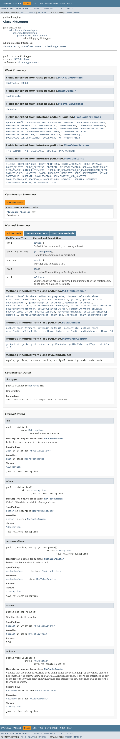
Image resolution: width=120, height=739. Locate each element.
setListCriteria (80, 305)
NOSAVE (104, 173)
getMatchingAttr (16, 302)
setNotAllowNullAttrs (19, 311)
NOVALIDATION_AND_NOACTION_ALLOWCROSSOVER (32, 179)
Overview (6, 3)
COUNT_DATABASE (93, 164)
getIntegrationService (36, 344)
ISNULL (25, 83)
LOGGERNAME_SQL (72, 134)
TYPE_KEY (51, 151)
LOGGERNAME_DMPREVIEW (92, 125)
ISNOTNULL (12, 83)
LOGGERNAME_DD (47, 125)
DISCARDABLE (13, 170)
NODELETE (66, 173)
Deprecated (51, 3)
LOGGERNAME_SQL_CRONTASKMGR (23, 137)
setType (10, 347)
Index (62, 3)
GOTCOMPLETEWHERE (33, 170)
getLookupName (42, 251)
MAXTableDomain (23, 59)
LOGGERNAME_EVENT (16, 128)
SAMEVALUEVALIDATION (18, 182)
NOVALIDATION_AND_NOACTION (69, 176)
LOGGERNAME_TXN (52, 137)
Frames (38, 9)
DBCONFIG (52, 167)
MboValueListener (32, 46)
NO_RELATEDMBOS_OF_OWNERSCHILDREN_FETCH (83, 170)
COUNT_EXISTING (35, 167)
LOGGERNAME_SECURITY (73, 131)
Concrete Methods (63, 233)
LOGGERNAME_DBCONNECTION (21, 125)
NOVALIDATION (43, 176)
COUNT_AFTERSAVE (71, 164)
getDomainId (71, 328)
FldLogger (12, 212)
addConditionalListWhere (21, 296)
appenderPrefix (15, 122)
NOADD (42, 173)
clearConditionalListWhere (22, 299)
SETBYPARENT (41, 182)
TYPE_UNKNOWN (67, 151)
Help (69, 3)
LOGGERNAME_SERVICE (48, 134)
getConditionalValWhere (20, 328)
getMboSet (57, 302)
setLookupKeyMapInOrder (20, 309)
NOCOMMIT (53, 173)
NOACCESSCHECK (14, 173)
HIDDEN (51, 170)
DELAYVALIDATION (70, 167)
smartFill (12, 315)
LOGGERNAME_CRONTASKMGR (90, 122)
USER (53, 182)
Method (42, 12)
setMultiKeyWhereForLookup (85, 309)
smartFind (57, 315)
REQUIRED (91, 179)
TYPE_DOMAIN (13, 151)
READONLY (66, 179)
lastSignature (14, 96)
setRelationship (45, 311)
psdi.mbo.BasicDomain (25, 33)
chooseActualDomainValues (82, 296)
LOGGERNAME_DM (67, 125)
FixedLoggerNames (55, 46)
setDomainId (105, 331)
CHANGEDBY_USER (27, 164)
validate (39, 277)
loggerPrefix (72, 137)
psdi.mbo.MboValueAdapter (23, 30)
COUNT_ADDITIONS (49, 164)
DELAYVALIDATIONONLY (95, 167)
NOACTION (31, 173)
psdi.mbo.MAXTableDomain (32, 35)
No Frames (49, 9)
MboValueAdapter (70, 103)
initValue (104, 344)
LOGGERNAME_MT (14, 131)
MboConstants (11, 46)
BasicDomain (67, 90)
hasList (38, 260)
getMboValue (59, 344)
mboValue (11, 109)
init (36, 268)
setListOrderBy (102, 305)
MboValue (25, 212)
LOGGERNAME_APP (36, 122)
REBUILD (79, 179)
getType (91, 344)
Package (17, 3)
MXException (35, 430)
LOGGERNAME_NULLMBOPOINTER (42, 131)
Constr (32, 12)
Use (35, 3)
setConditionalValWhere (81, 331)
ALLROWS (10, 164)
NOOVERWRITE (89, 173)
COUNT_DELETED (14, 167)
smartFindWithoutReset (94, 315)
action (38, 243)
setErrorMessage (43, 305)
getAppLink (12, 344)
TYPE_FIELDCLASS (33, 151)
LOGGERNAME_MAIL (68, 128)
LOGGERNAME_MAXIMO (92, 128)
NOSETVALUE (12, 176)
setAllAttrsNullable (18, 305)
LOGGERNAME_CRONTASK (60, 122)
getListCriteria (92, 299)
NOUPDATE (27, 176)
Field (23, 12)
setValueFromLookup (69, 311)
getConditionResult (49, 328)
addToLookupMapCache (51, 296)
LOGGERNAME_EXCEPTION (43, 128)
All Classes (67, 9)
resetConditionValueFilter (22, 331)
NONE (77, 173)
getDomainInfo (89, 328)
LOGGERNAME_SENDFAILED (20, 134)
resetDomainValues (53, 331)
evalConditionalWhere (55, 299)
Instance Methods (37, 233)
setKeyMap (62, 305)
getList (75, 299)
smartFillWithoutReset (34, 315)
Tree (40, 3)
